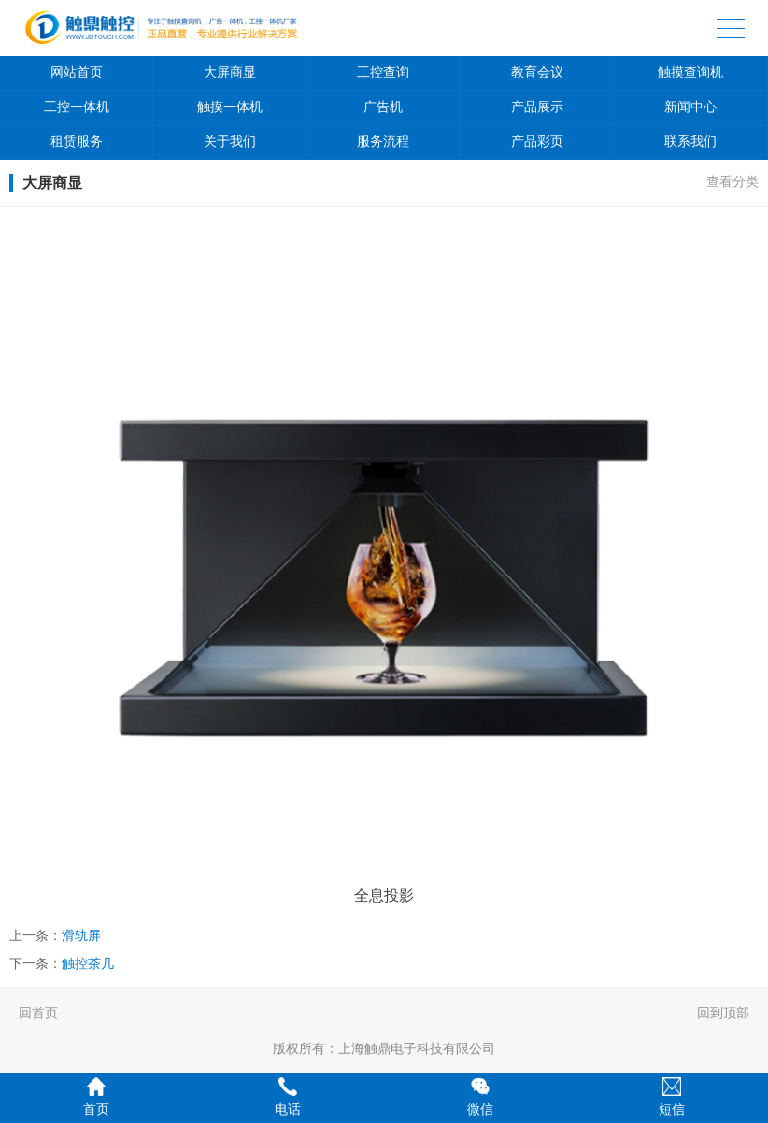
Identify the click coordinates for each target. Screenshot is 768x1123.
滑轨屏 (81, 935)
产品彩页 (537, 142)
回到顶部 (723, 1012)
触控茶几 (88, 963)
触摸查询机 (690, 72)
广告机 (383, 107)
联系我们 (690, 142)
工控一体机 (76, 107)
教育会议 (537, 72)
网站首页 (76, 72)
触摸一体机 (230, 107)
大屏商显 (230, 72)
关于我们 (230, 142)
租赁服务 (76, 142)
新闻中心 (690, 107)
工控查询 (383, 72)
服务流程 (383, 142)
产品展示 (537, 107)
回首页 (38, 1012)
